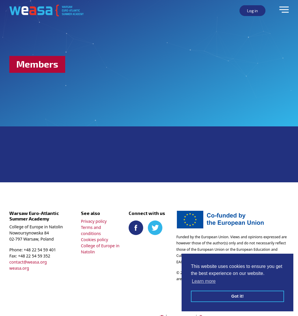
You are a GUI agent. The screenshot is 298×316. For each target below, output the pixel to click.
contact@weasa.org (28, 262)
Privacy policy (94, 221)
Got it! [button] (237, 296)
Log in (252, 10)
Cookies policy (94, 239)
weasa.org (19, 268)
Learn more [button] (204, 281)
